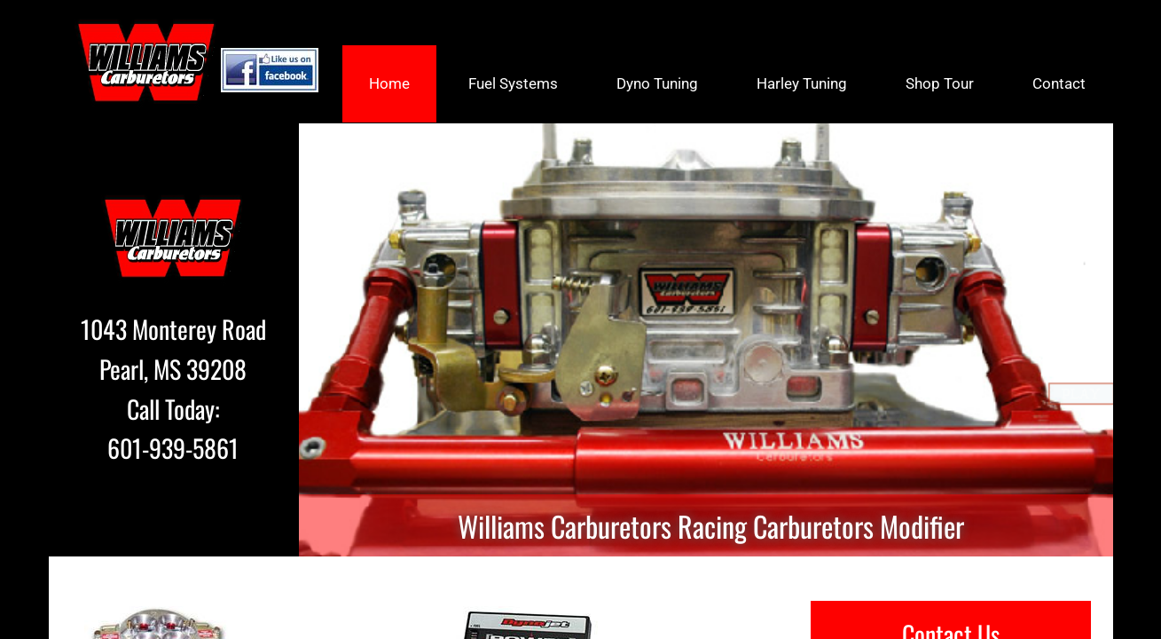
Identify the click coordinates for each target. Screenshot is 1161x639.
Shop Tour (940, 83)
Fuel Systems (513, 83)
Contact (1059, 83)
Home (389, 83)
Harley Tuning (802, 83)
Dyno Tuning (657, 83)
